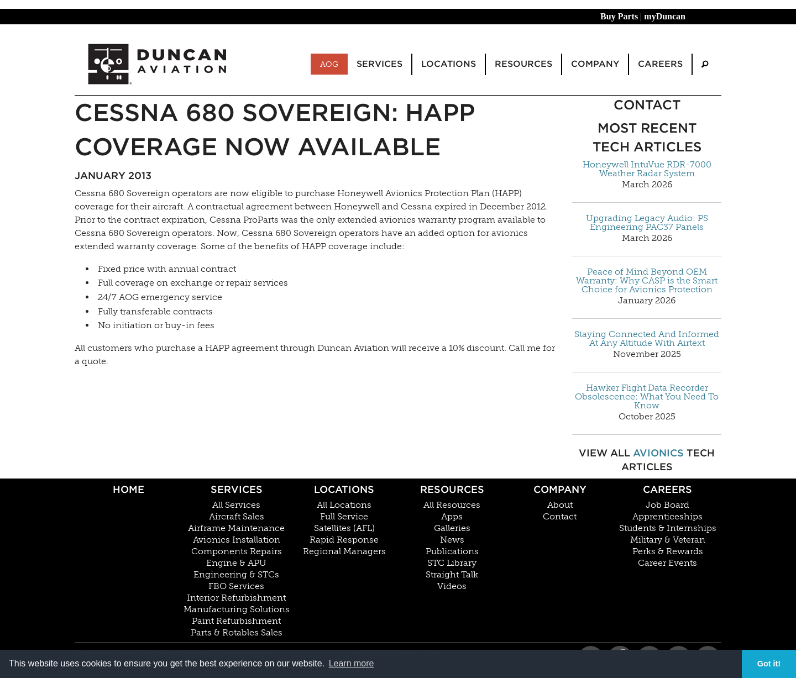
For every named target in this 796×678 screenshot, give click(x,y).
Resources (452, 489)
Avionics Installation (236, 539)
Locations (344, 489)
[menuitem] (705, 64)
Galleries (452, 528)
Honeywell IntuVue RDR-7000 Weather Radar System (647, 169)
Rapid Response (344, 539)
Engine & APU (236, 563)
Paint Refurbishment (236, 621)
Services (237, 489)
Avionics (658, 453)
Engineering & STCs (236, 574)
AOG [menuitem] (329, 64)
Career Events (667, 563)
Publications (452, 551)
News (452, 539)
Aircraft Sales (236, 516)
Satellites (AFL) (344, 528)
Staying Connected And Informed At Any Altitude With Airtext (646, 339)
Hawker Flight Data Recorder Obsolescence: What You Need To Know (647, 396)
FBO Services (236, 586)
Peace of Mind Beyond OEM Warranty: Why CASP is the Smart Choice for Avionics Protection (647, 280)
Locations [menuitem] (448, 64)
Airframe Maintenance (236, 528)
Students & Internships (667, 528)
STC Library (451, 563)
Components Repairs (236, 551)
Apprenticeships (667, 516)
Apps (452, 516)
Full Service (344, 516)
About (560, 505)
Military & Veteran (667, 539)
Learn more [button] (351, 663)
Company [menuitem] (595, 64)
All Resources (451, 505)
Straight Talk (452, 574)
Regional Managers (344, 551)
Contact (560, 516)
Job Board (667, 505)
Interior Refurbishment (236, 597)
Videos (452, 586)
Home (128, 489)
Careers (667, 489)
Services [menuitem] (379, 64)
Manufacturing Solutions (237, 609)
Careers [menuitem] (660, 64)
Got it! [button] (769, 663)
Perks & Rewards (667, 551)
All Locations (344, 505)
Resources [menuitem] (523, 64)
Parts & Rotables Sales (236, 632)
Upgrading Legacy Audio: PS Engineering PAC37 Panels (647, 223)
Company (559, 489)
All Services (236, 505)
